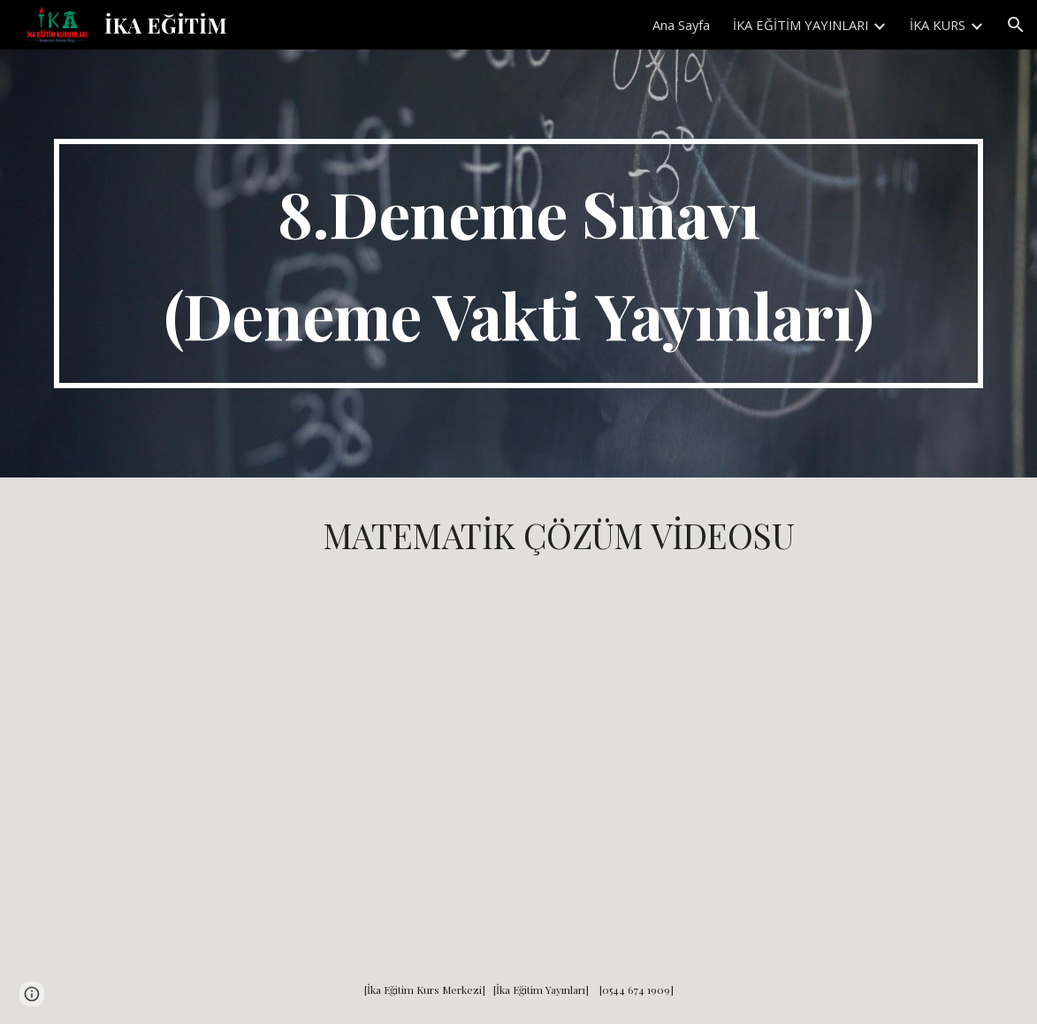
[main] (518, 264)
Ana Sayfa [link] (681, 25)
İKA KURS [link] (937, 25)
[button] (1016, 25)
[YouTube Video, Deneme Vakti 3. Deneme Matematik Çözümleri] (558, 753)
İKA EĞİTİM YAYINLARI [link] (800, 25)
